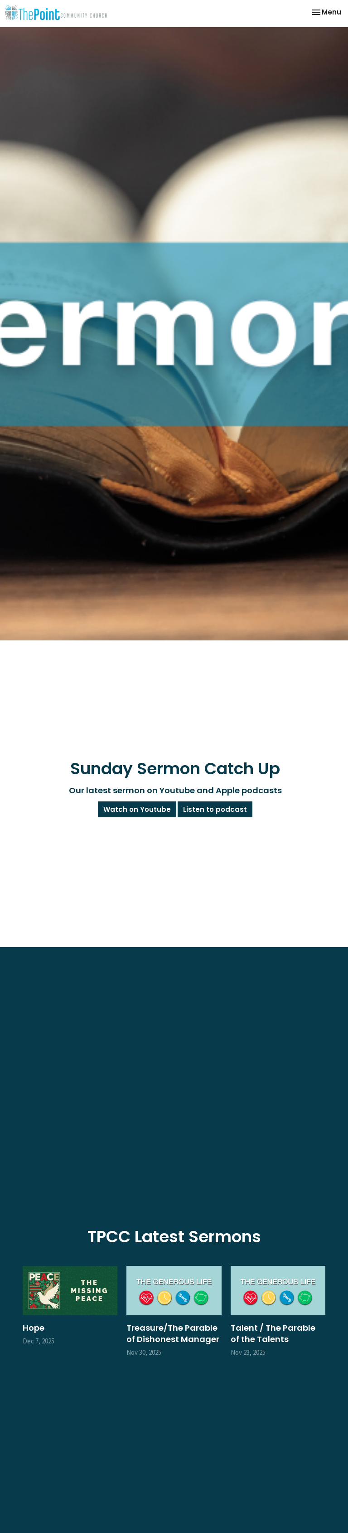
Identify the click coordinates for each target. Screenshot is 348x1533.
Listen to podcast (215, 809)
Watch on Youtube (137, 809)
